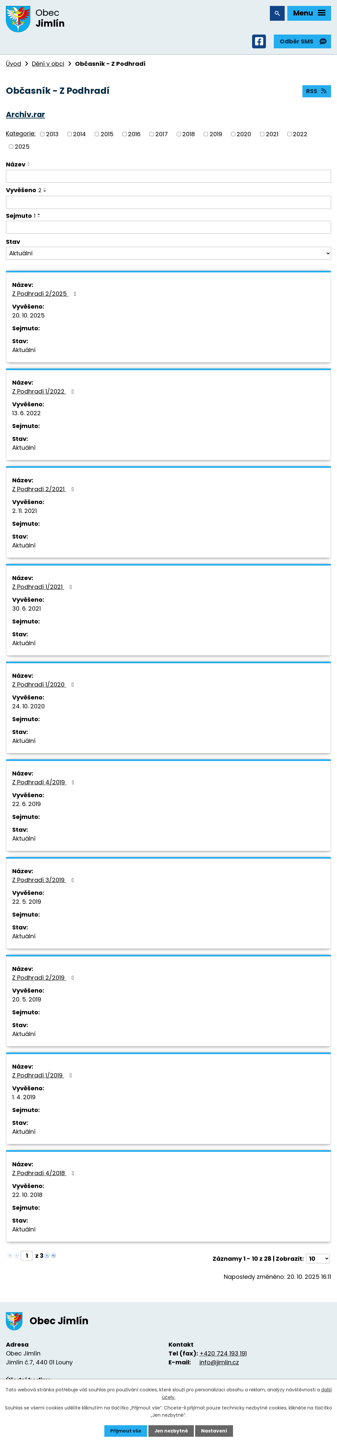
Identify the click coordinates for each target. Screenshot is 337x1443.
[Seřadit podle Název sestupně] (29, 166)
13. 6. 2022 (26, 414)
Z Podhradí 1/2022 (44, 392)
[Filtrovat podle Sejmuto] (168, 228)
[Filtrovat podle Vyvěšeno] (168, 203)
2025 (22, 147)
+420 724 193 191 (223, 1355)
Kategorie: (21, 135)
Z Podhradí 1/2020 (44, 685)
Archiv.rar (25, 115)
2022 (300, 135)
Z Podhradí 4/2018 (44, 1174)
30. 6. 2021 (26, 609)
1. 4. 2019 (24, 1098)
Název (15, 165)
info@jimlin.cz (219, 1363)
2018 (188, 135)
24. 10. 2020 (28, 707)
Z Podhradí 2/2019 (44, 979)
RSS (317, 93)
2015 (107, 135)
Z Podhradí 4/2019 (44, 783)
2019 (216, 135)
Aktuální (24, 351)
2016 (134, 135)
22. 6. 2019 (26, 805)
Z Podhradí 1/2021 (43, 588)
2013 (52, 135)
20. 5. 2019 (26, 1000)
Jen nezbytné (171, 1431)
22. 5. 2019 (26, 903)
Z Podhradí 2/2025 (45, 295)
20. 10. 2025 (28, 316)
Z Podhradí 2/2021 (44, 490)
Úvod (13, 65)
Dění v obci (48, 65)
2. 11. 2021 (24, 512)
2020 (244, 135)
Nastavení (214, 1431)
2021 (272, 135)
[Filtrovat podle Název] (168, 177)
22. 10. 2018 (27, 1196)
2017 (161, 135)
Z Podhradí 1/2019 (43, 1076)
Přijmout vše (125, 1431)
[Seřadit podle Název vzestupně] (29, 164)
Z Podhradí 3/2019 (44, 881)
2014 (79, 135)
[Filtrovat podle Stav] (168, 254)
